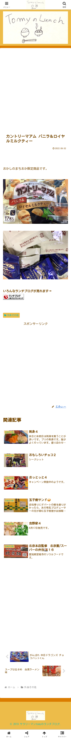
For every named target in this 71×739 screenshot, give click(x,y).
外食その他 (11, 315)
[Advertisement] (35, 89)
